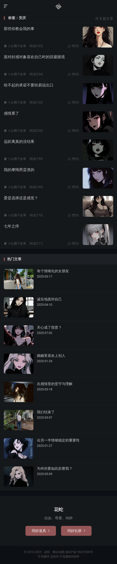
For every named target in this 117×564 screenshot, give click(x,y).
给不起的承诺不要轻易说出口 (28, 85)
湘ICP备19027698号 (79, 552)
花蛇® (54, 556)
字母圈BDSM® (69, 556)
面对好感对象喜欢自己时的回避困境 (34, 57)
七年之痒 (11, 226)
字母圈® (44, 556)
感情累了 (11, 113)
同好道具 (41, 531)
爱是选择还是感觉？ (21, 198)
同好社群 (76, 531)
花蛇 (58, 6)
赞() (73, 46)
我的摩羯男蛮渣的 (19, 169)
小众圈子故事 (15, 46)
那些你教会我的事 (19, 28)
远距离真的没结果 (19, 141)
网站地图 (58, 552)
